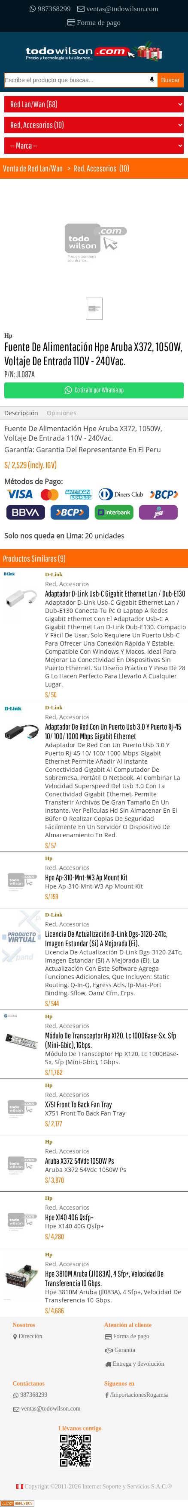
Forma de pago (94, 23)
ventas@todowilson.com (117, 9)
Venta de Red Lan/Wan (33, 168)
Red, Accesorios (95, 168)
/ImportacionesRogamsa (137, 1395)
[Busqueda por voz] (152, 79)
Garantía (120, 1350)
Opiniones (61, 413)
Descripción (21, 413)
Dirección (27, 1336)
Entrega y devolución (134, 1364)
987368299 (50, 9)
